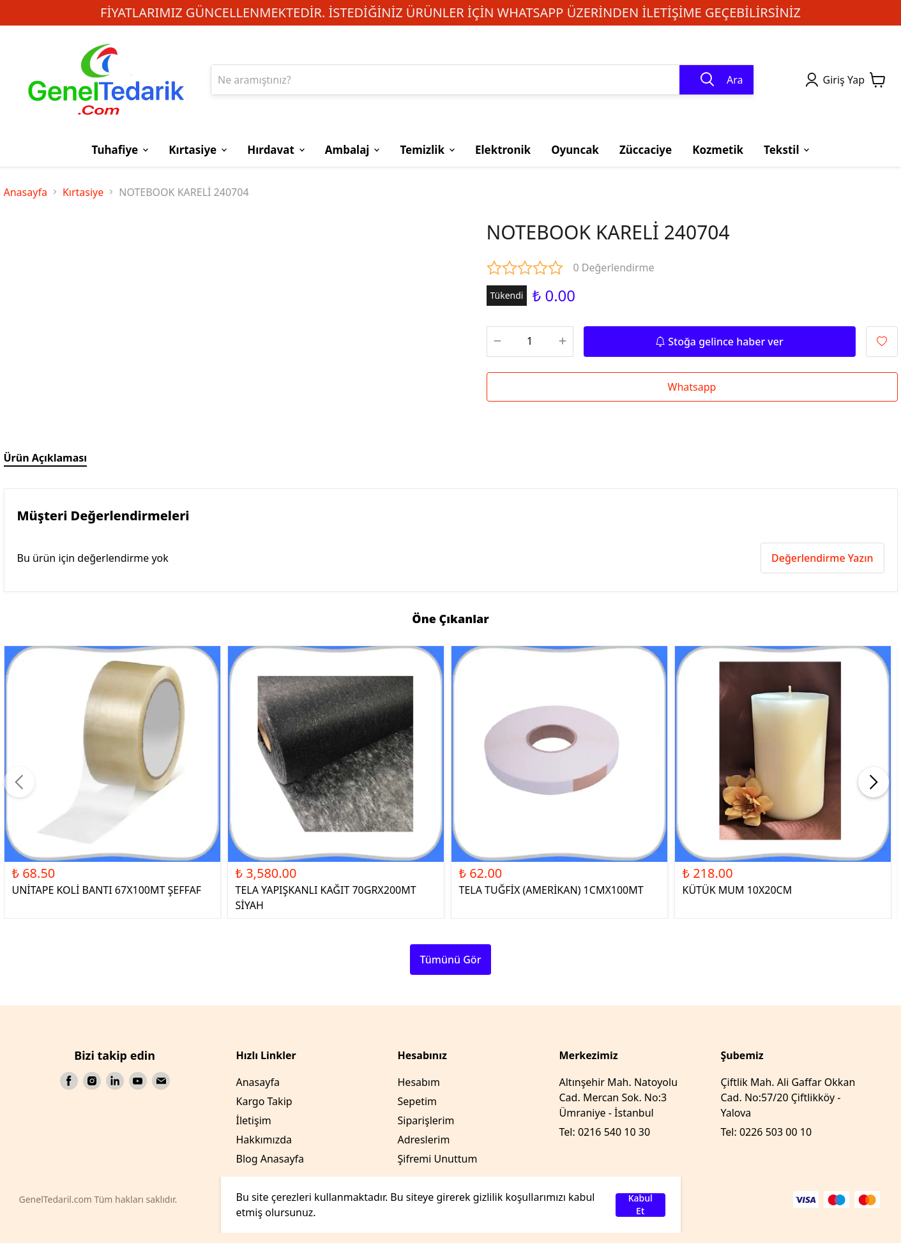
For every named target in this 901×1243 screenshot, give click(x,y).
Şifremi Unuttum (438, 1159)
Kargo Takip (264, 1101)
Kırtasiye (83, 192)
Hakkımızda (264, 1140)
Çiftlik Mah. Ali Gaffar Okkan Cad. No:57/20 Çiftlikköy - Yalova (788, 1097)
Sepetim (417, 1101)
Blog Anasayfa (270, 1159)
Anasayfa (25, 192)
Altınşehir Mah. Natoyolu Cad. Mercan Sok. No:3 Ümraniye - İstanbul (618, 1097)
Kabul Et (640, 1205)
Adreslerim (424, 1140)
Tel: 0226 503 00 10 (766, 1132)
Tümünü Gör (450, 960)
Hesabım (419, 1082)
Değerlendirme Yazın (822, 558)
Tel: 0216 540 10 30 (605, 1132)
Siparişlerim (426, 1120)
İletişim (253, 1120)
